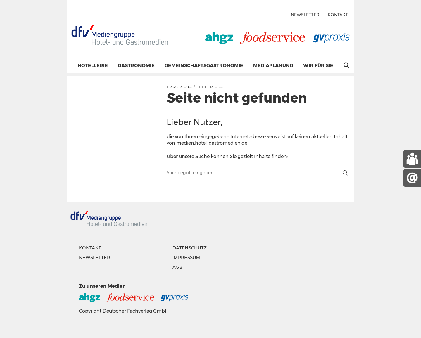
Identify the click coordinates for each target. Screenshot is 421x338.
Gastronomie (136, 65)
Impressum (186, 257)
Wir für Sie (318, 65)
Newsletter (305, 15)
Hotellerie (92, 65)
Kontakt (338, 15)
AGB (177, 267)
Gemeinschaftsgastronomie (204, 65)
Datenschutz (189, 248)
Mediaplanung (273, 65)
